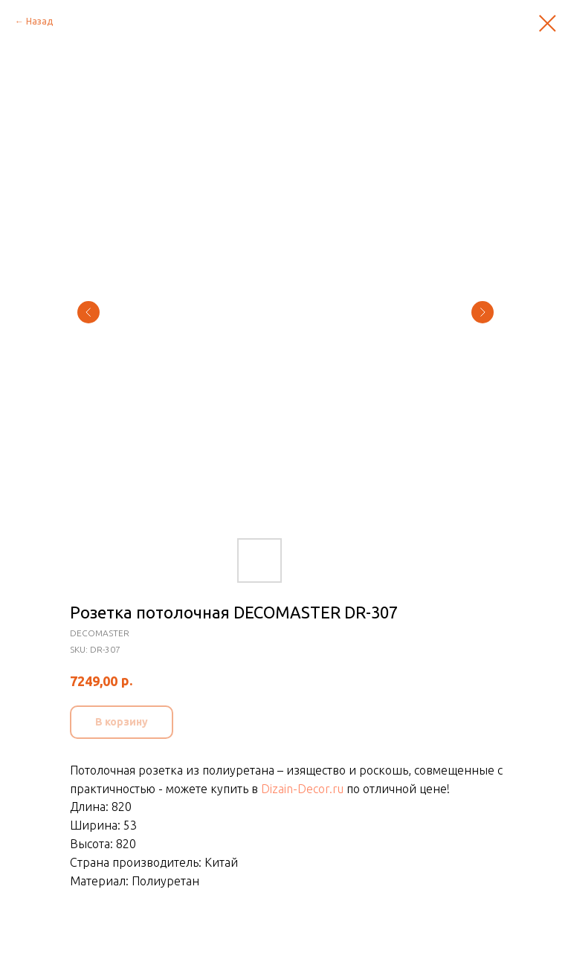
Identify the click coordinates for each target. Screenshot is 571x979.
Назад (39, 21)
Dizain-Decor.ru (302, 788)
